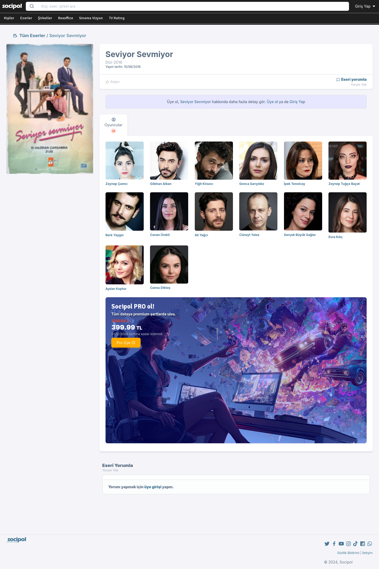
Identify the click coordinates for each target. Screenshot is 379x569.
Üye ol (272, 101)
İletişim (367, 553)
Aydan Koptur (116, 289)
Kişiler (9, 18)
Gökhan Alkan (160, 184)
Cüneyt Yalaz (249, 235)
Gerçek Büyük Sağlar (300, 235)
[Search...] (193, 6)
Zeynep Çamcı (117, 184)
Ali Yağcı (201, 235)
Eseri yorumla (351, 79)
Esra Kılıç (335, 237)
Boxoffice (65, 18)
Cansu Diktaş (160, 288)
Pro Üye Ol (126, 342)
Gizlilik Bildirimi (348, 553)
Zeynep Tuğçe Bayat (344, 184)
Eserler (26, 18)
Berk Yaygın (115, 235)
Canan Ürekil (159, 235)
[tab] (113, 124)
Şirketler (45, 18)
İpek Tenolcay (294, 184)
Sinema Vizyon (91, 18)
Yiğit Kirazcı (204, 184)
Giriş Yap (365, 6)
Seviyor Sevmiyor (67, 35)
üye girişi (152, 487)
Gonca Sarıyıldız (251, 184)
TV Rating (116, 18)
